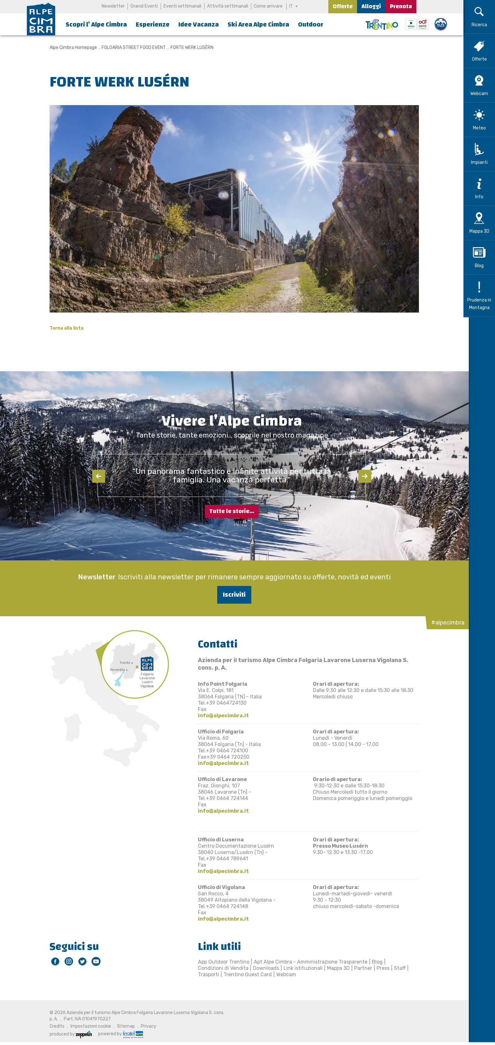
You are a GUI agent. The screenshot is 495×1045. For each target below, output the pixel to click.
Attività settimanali (227, 6)
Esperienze (153, 24)
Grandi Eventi (144, 6)
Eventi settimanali (182, 6)
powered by (118, 1034)
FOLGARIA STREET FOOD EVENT (131, 47)
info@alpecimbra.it (220, 716)
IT (291, 6)
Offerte (343, 6)
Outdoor (310, 24)
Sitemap (123, 1026)
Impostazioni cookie (88, 1026)
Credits (54, 1026)
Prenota (401, 6)
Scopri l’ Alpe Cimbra (96, 24)
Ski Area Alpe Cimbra (258, 24)
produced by (68, 1034)
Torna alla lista (64, 328)
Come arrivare (268, 6)
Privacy (146, 1026)
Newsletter (113, 6)
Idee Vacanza (198, 24)
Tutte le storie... (231, 511)
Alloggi (371, 6)
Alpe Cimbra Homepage (70, 47)
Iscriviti (231, 594)
